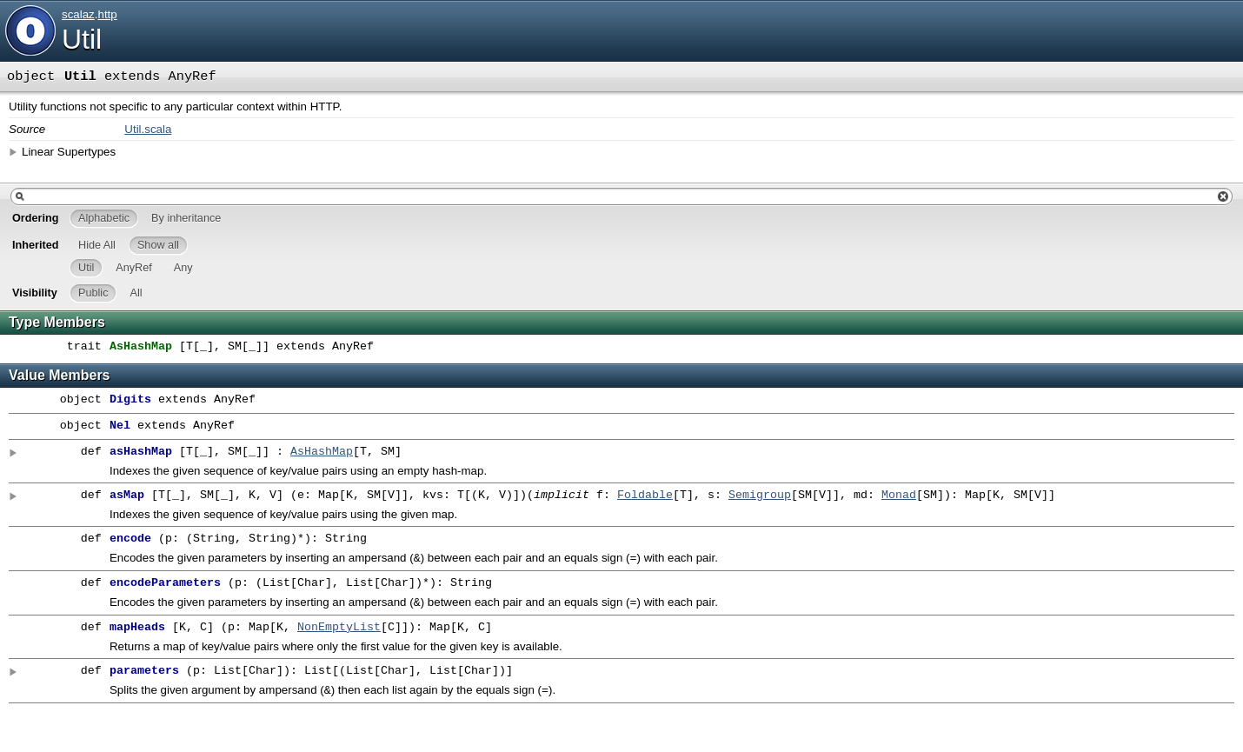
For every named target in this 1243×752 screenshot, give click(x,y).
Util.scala (147, 129)
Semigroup (759, 495)
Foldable (645, 495)
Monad (898, 495)
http (106, 14)
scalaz (78, 14)
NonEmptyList (339, 631)
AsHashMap (321, 452)
